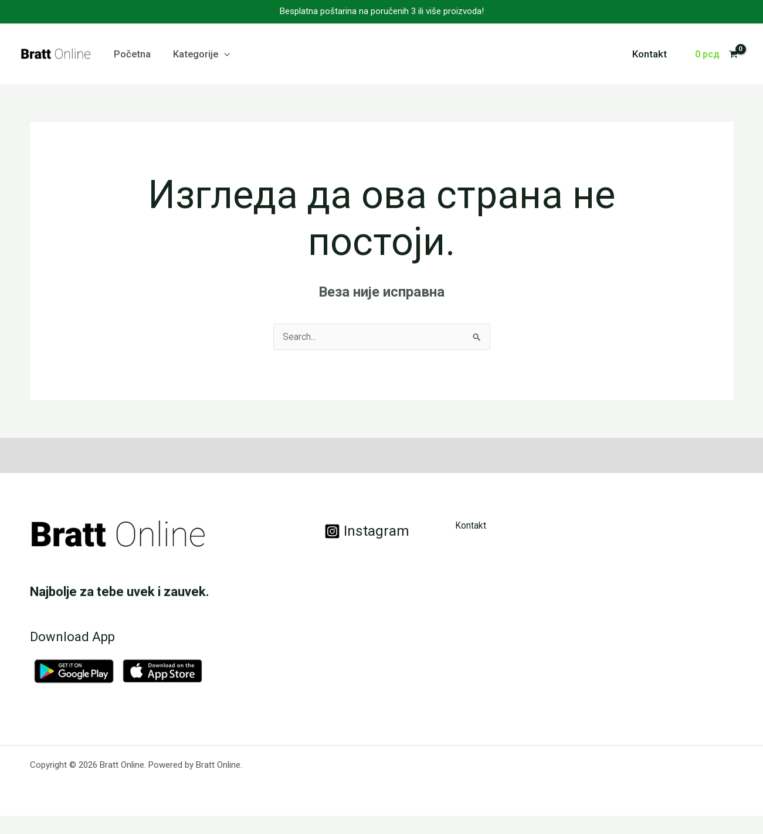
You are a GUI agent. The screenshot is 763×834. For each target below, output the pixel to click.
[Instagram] (366, 531)
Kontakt (650, 54)
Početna (131, 54)
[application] (220, 54)
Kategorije (197, 54)
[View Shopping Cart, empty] (716, 54)
